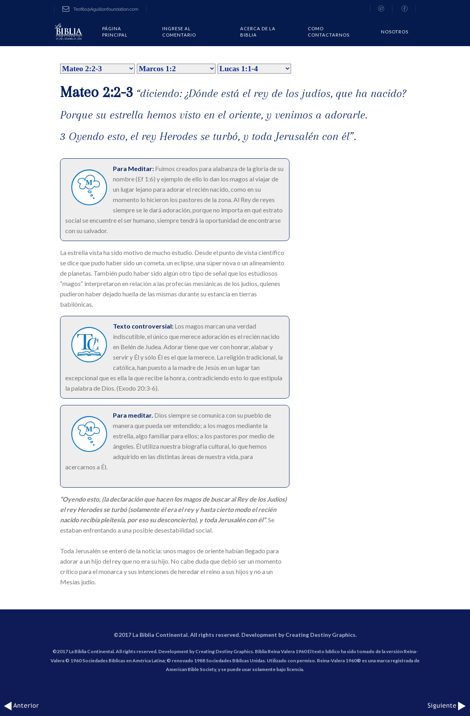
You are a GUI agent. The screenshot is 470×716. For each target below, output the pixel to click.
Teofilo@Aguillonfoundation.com (100, 9)
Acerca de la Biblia (258, 32)
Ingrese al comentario (179, 32)
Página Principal (115, 32)
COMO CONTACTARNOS (329, 32)
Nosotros (394, 31)
